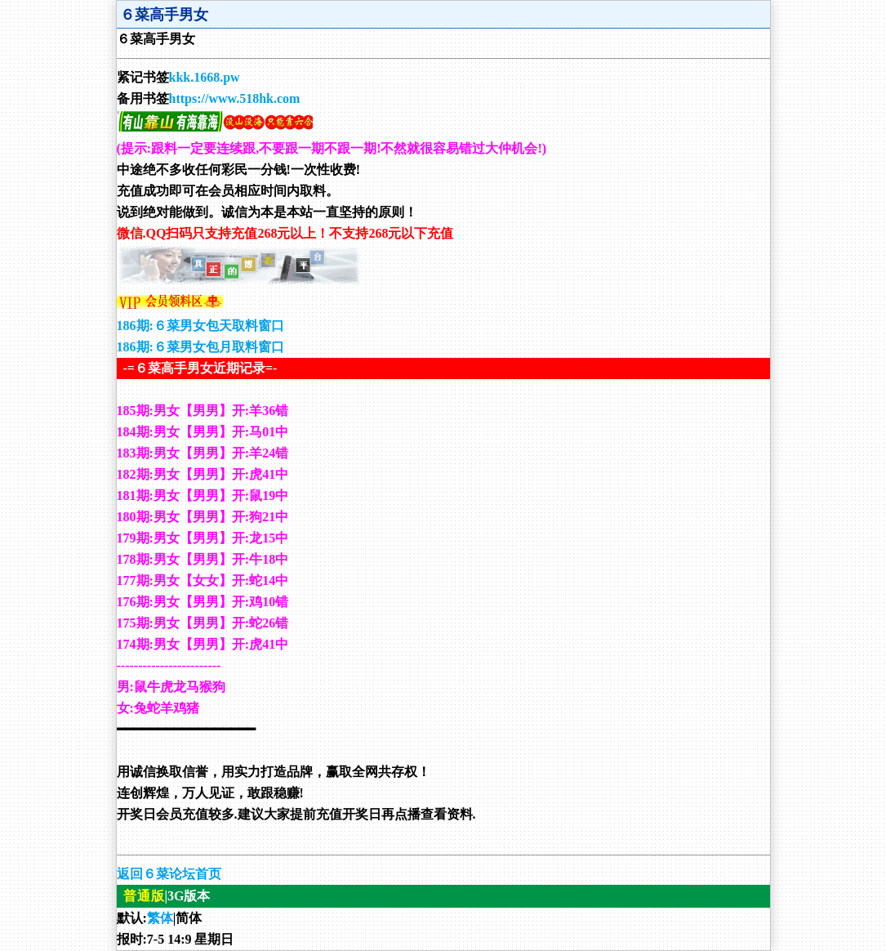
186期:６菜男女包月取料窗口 (200, 347)
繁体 (160, 918)
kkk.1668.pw (204, 77)
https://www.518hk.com (235, 98)
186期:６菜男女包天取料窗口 (200, 326)
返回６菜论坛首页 (169, 874)
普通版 (144, 896)
